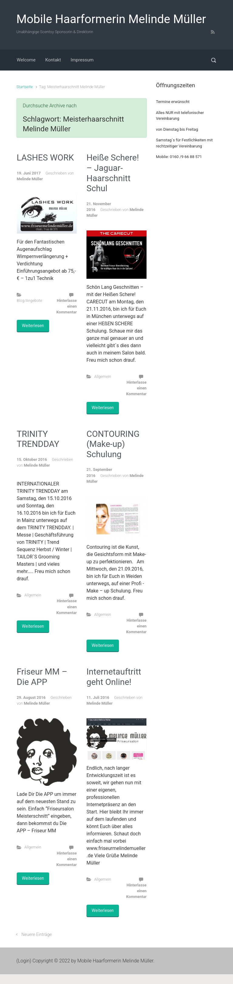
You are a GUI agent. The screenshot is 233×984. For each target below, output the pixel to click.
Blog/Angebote (29, 300)
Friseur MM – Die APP (42, 677)
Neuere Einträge (37, 934)
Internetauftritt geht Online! (113, 677)
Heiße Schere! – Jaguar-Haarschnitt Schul (112, 173)
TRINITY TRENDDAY (38, 439)
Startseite (24, 87)
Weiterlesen (33, 325)
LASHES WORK (45, 158)
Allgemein (102, 376)
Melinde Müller (30, 179)
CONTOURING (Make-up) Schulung (113, 444)
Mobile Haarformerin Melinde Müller (111, 19)
